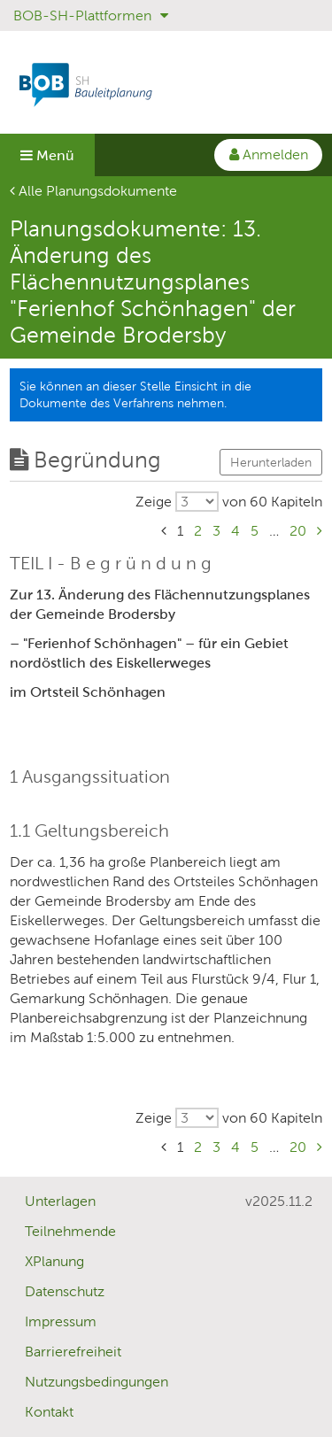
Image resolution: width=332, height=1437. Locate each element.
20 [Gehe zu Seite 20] (298, 530)
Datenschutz (64, 1291)
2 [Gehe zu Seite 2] (198, 530)
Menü (47, 155)
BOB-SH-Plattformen (90, 15)
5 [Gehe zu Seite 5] (255, 530)
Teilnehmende (70, 1231)
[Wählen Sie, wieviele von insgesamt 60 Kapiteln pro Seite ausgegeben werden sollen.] (228, 501)
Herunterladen (271, 462)
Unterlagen (60, 1201)
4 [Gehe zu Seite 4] (235, 530)
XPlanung (54, 1261)
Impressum (61, 1321)
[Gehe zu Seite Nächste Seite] (319, 530)
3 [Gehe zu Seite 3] (216, 530)
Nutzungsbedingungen (96, 1381)
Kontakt (49, 1411)
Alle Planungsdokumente (93, 190)
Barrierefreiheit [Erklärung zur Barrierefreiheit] (73, 1351)
